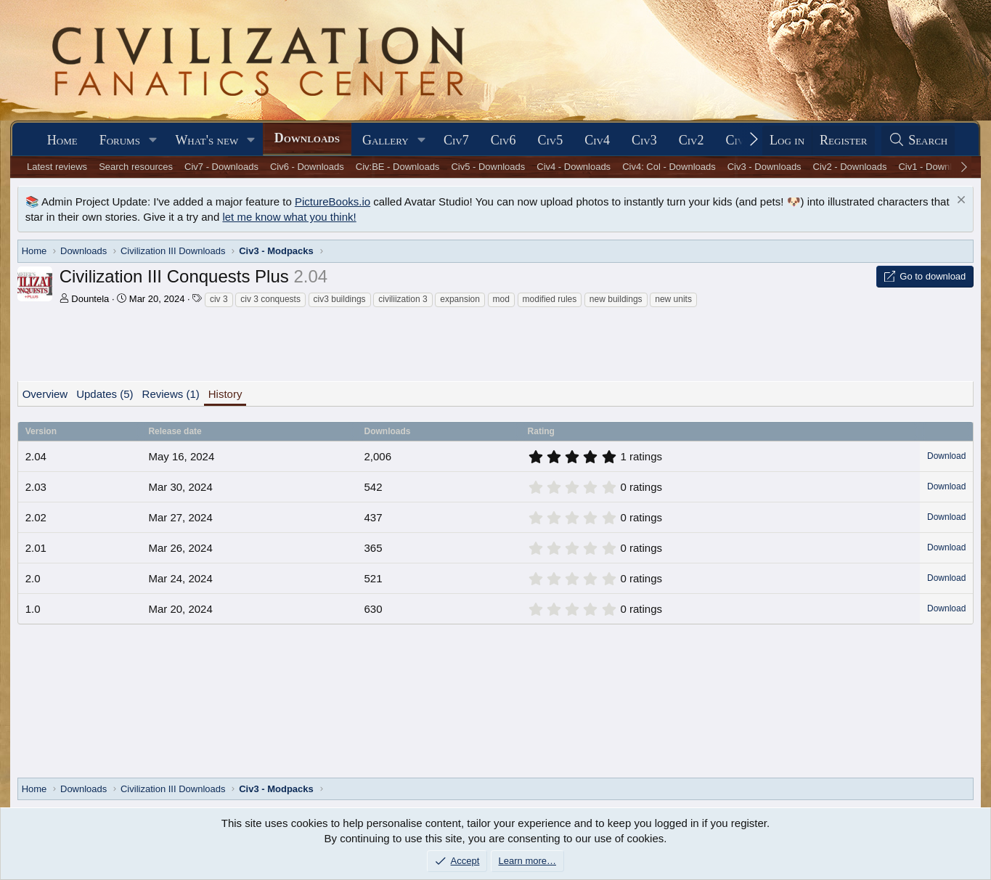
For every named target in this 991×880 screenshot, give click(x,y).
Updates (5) (104, 394)
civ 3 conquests (270, 299)
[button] (153, 140)
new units (673, 299)
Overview (45, 394)
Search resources (136, 166)
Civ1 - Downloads (935, 166)
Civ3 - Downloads (764, 166)
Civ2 (691, 140)
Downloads (307, 138)
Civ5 (550, 140)
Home (62, 140)
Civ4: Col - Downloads (669, 166)
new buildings (616, 299)
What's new (206, 140)
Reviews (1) (171, 394)
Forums (119, 140)
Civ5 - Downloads (488, 166)
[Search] (918, 140)
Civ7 (456, 140)
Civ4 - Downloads (574, 166)
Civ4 (597, 140)
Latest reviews (57, 166)
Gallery (385, 140)
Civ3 (644, 140)
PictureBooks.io (332, 201)
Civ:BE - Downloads (398, 166)
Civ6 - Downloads (307, 166)
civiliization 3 (402, 299)
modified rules (550, 299)
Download (946, 456)
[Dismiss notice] (959, 201)
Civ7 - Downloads (221, 166)
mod (501, 299)
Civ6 (503, 140)
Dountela (90, 298)
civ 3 (219, 299)
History (225, 394)
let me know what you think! (289, 217)
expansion (460, 299)
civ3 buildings (340, 299)
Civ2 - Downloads (850, 166)
